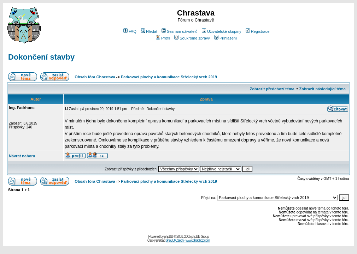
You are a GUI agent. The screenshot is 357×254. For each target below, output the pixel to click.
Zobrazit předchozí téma (272, 89)
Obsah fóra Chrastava (95, 77)
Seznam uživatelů (180, 31)
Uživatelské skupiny (221, 31)
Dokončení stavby (41, 57)
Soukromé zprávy (192, 38)
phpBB (168, 236)
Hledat (149, 31)
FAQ (129, 31)
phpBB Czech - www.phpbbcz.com (188, 240)
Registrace (258, 31)
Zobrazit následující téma (322, 89)
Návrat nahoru (22, 156)
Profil (163, 38)
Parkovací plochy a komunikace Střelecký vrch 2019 (169, 77)
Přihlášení (225, 38)
